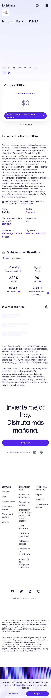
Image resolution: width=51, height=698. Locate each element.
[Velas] (9, 73)
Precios (5, 492)
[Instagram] (38, 591)
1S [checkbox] (9, 68)
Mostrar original (27, 203)
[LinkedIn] (30, 591)
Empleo (39, 494)
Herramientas (8, 501)
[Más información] (46, 307)
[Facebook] (12, 591)
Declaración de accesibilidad (25, 551)
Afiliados (39, 499)
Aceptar (37, 693)
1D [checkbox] (4, 68)
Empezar (25, 443)
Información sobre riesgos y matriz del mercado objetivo (25, 515)
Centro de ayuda (7, 508)
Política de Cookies (21, 685)
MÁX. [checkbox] (36, 68)
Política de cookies (24, 542)
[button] (14, 209)
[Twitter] (21, 591)
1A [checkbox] (25, 68)
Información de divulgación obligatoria (24, 563)
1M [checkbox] (14, 68)
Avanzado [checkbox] (16, 258)
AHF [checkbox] (19, 68)
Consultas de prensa (41, 505)
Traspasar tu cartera (8, 515)
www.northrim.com (35, 233)
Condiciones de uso (24, 503)
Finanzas (30, 212)
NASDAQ (6, 224)
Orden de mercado (25, 93)
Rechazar (13, 693)
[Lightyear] (9, 5)
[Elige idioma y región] (37, 5)
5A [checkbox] (30, 68)
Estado (5, 522)
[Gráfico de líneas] (4, 73)
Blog (4, 497)
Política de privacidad (24, 534)
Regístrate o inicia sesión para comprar (25, 115)
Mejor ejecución (23, 527)
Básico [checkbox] (6, 258)
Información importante (24, 496)
